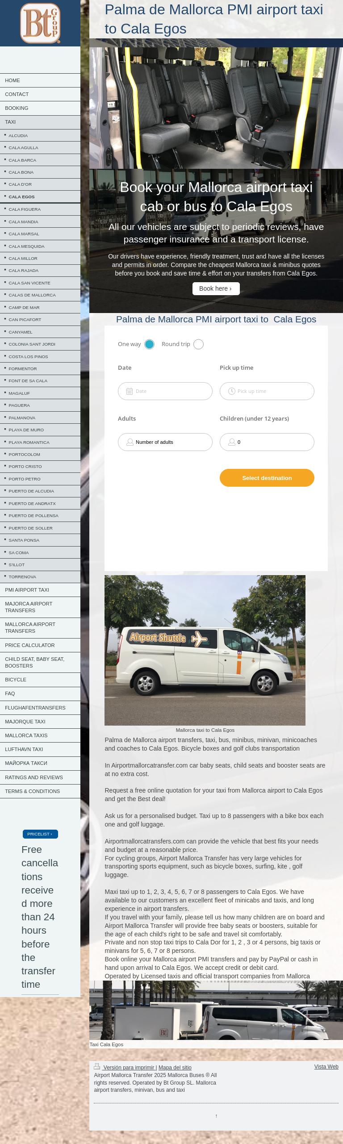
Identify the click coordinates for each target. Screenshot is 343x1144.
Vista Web (326, 1067)
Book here (213, 288)
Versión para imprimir (124, 1068)
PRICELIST (38, 833)
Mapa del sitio (175, 1068)
